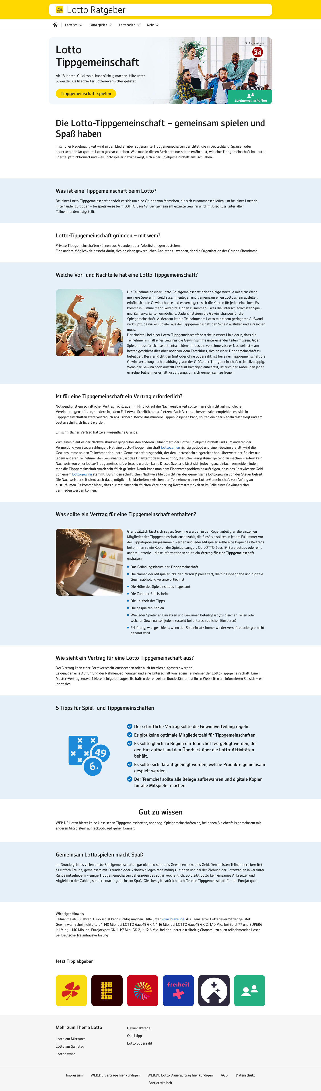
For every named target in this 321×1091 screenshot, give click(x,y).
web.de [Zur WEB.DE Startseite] (59, 9)
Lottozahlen (170, 447)
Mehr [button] (153, 25)
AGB (224, 1075)
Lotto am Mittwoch (71, 1039)
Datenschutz (245, 1075)
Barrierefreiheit (160, 1083)
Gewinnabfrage (138, 1028)
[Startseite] (55, 24)
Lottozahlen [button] (130, 25)
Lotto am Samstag (70, 1046)
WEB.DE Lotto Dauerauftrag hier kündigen (180, 1075)
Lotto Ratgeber (96, 9)
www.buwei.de (173, 919)
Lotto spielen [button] (101, 25)
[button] (86, 93)
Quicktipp (134, 1035)
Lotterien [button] (74, 25)
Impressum (74, 1075)
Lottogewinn (82, 474)
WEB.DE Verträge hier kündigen (115, 1075)
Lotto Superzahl (139, 1043)
